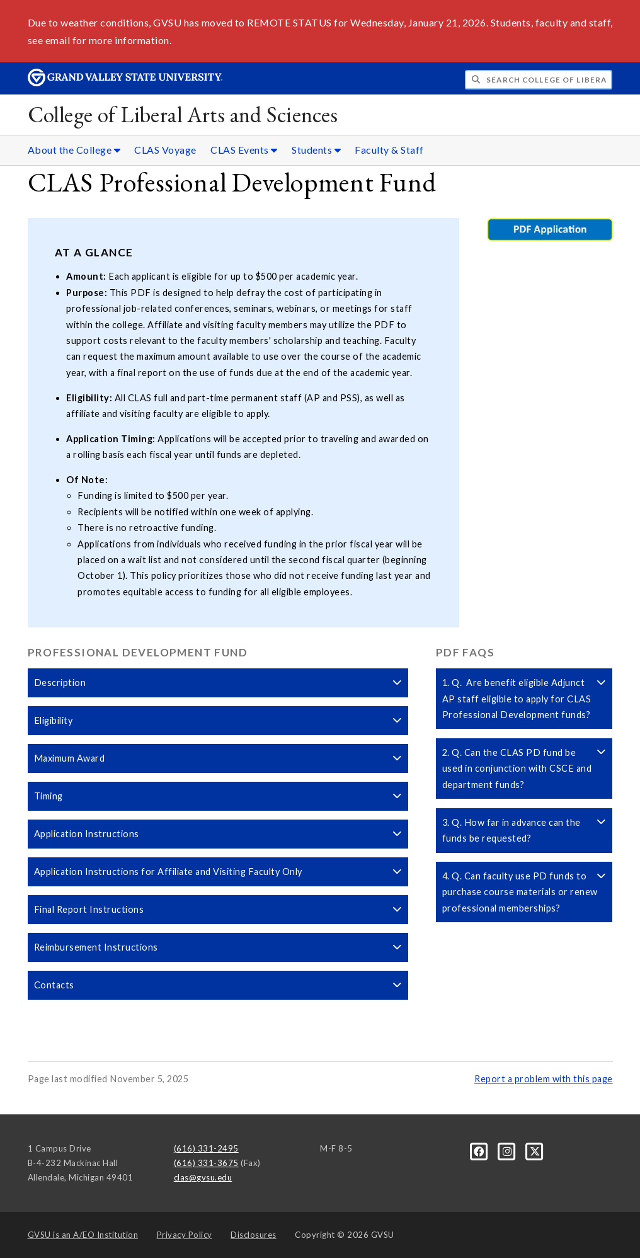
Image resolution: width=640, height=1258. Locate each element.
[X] (535, 1151)
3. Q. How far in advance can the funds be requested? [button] (524, 830)
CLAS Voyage (165, 150)
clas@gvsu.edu (203, 1177)
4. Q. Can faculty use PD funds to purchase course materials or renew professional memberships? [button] (524, 892)
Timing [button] (218, 796)
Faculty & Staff (389, 150)
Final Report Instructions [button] (218, 909)
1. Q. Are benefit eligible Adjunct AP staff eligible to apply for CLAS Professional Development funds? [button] (524, 698)
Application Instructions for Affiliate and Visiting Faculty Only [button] (218, 871)
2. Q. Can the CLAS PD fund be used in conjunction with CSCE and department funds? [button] (524, 768)
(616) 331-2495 (206, 1148)
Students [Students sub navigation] (316, 150)
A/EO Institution (83, 1235)
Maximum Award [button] (218, 758)
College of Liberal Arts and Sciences (183, 114)
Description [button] (218, 682)
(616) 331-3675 (206, 1163)
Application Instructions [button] (218, 833)
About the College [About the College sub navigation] (74, 150)
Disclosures (254, 1235)
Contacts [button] (218, 985)
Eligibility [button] (218, 720)
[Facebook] (480, 1151)
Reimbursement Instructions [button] (218, 947)
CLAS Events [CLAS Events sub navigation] (244, 150)
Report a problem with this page (543, 1078)
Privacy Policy (184, 1235)
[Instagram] (508, 1151)
